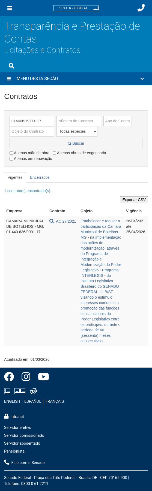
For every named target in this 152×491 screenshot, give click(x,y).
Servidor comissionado (24, 435)
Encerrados (40, 177)
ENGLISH (12, 401)
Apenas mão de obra (29, 153)
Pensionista (14, 451)
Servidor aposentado (22, 443)
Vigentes (15, 177)
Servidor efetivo (17, 427)
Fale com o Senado (24, 462)
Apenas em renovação (31, 158)
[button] (76, 78)
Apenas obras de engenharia (79, 153)
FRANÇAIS (55, 401)
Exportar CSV (134, 200)
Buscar (76, 143)
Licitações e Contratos (42, 50)
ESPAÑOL (32, 401)
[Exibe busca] (11, 65)
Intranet (14, 416)
